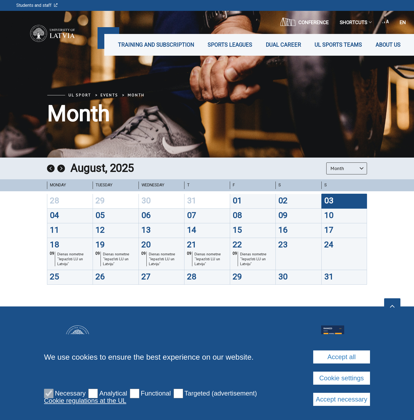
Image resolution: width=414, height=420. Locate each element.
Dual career (283, 45)
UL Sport (79, 95)
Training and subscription (156, 45)
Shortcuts (355, 22)
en (403, 22)
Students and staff (37, 5)
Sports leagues (230, 45)
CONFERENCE (304, 21)
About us (387, 45)
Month (136, 95)
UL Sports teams (338, 45)
